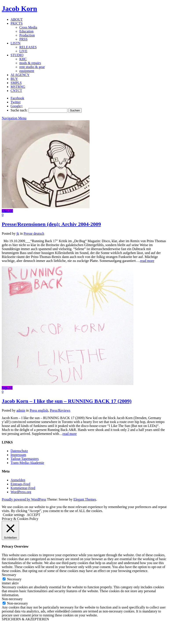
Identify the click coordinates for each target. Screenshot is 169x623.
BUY (14, 79)
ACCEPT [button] (33, 515)
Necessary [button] (9, 575)
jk (17, 233)
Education (26, 31)
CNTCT (16, 91)
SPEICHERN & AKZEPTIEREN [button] (25, 619)
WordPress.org (21, 492)
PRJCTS (17, 23)
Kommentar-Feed (23, 488)
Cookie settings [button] (14, 515)
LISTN (15, 43)
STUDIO (17, 55)
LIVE (23, 51)
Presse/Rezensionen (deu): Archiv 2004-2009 (51, 224)
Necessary (14, 579)
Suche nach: (19, 110)
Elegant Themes (85, 499)
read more (147, 261)
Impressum (18, 455)
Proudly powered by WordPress (24, 499)
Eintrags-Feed (20, 484)
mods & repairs (30, 63)
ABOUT (17, 19)
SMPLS (16, 83)
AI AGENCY (20, 75)
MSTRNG (18, 87)
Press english (39, 410)
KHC (23, 59)
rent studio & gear (32, 67)
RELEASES (28, 47)
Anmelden (18, 480)
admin (20, 410)
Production (27, 35)
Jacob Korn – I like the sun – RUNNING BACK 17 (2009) (66, 401)
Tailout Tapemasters (25, 459)
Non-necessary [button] (12, 599)
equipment (26, 71)
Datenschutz (19, 451)
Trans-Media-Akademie (27, 463)
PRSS (23, 39)
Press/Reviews (60, 410)
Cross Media (28, 27)
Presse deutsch (34, 233)
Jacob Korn (19, 9)
